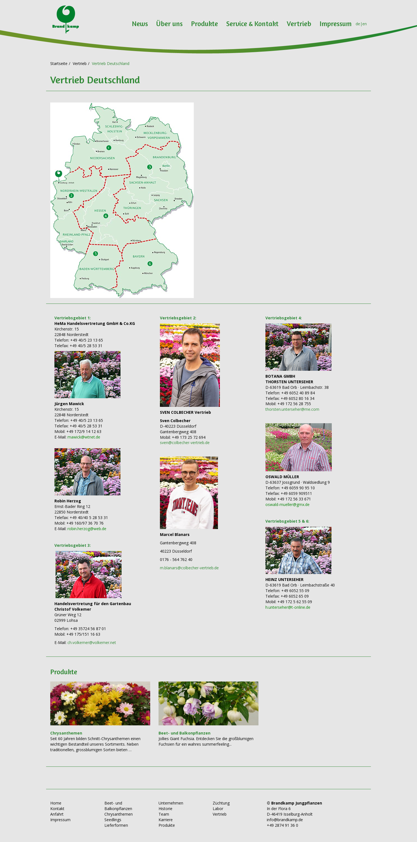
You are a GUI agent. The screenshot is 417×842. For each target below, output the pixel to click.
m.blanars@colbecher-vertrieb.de (189, 567)
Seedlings (112, 819)
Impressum (335, 23)
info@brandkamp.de (285, 819)
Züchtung (221, 803)
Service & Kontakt (252, 23)
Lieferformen (116, 825)
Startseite (58, 63)
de (358, 23)
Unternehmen (171, 803)
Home (55, 803)
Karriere (166, 819)
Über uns (169, 23)
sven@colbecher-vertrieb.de (185, 442)
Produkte (204, 23)
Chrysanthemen (118, 814)
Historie (165, 808)
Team (164, 814)
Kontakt (57, 808)
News (140, 23)
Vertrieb (299, 23)
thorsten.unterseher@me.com (292, 409)
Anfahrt (57, 814)
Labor (218, 808)
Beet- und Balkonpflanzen (118, 805)
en (364, 23)
